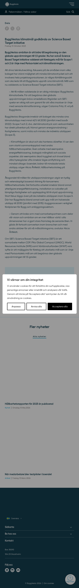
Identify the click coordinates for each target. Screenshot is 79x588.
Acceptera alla (60, 306)
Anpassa (16, 306)
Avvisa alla (36, 306)
